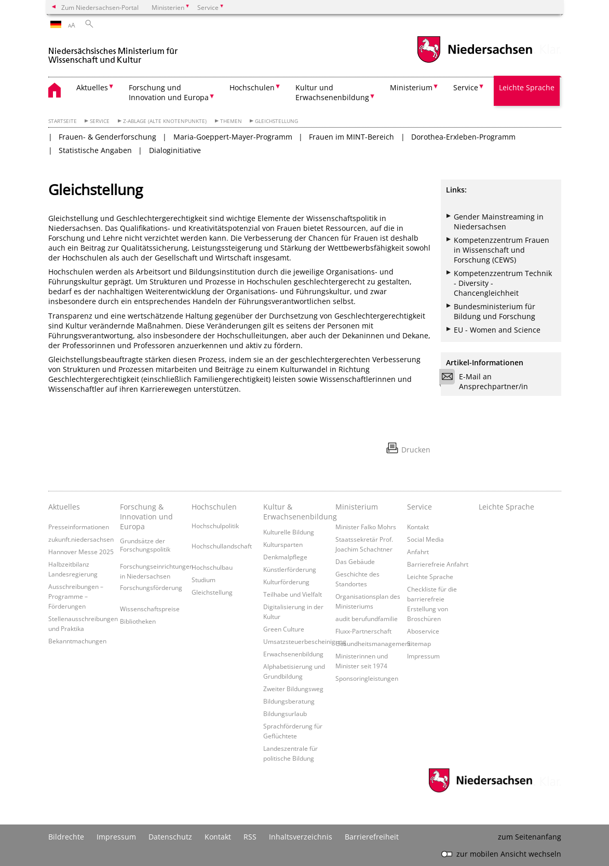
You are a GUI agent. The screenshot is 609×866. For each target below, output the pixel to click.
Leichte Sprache (526, 87)
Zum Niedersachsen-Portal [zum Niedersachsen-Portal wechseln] (100, 7)
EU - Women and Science (497, 330)
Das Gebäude (355, 561)
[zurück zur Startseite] (113, 51)
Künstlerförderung (289, 569)
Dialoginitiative (175, 150)
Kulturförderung (286, 582)
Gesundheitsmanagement (373, 643)
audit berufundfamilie (366, 618)
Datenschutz (170, 837)
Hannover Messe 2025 (81, 551)
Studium (203, 579)
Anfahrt (418, 551)
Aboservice (423, 631)
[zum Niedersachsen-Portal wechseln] (474, 61)
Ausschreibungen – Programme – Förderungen (75, 596)
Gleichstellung (276, 121)
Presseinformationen (78, 527)
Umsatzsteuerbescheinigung (304, 641)
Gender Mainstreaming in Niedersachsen (499, 221)
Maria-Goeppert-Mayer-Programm (232, 137)
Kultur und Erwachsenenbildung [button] (332, 92)
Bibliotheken (138, 621)
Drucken (415, 450)
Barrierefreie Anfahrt (437, 564)
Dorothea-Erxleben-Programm (463, 137)
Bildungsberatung (289, 701)
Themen (231, 121)
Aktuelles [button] (92, 87)
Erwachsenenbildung (293, 654)
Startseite (62, 121)
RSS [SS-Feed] (249, 837)
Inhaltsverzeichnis (300, 837)
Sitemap (419, 643)
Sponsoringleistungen (366, 678)
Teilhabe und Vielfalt (292, 594)
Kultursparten (283, 544)
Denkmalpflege (285, 557)
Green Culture (283, 629)
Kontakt (418, 527)
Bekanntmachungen (77, 641)
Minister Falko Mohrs (365, 527)
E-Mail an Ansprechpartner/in (487, 381)
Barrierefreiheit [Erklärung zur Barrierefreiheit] (372, 837)
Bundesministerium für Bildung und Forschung (494, 311)
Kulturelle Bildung (288, 532)
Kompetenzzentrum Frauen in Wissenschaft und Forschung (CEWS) (501, 250)
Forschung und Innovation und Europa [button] (169, 92)
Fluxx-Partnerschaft (363, 631)
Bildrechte (66, 837)
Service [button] (465, 87)
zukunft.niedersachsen (81, 539)
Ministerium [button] (411, 87)
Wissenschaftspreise (150, 608)
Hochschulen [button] (252, 87)
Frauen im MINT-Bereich (351, 137)
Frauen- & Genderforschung (107, 137)
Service (100, 121)
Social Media (425, 539)
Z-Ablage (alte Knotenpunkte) (165, 121)
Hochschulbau (212, 567)
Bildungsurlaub (285, 713)
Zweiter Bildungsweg (293, 688)
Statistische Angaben (95, 150)
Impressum (423, 656)
